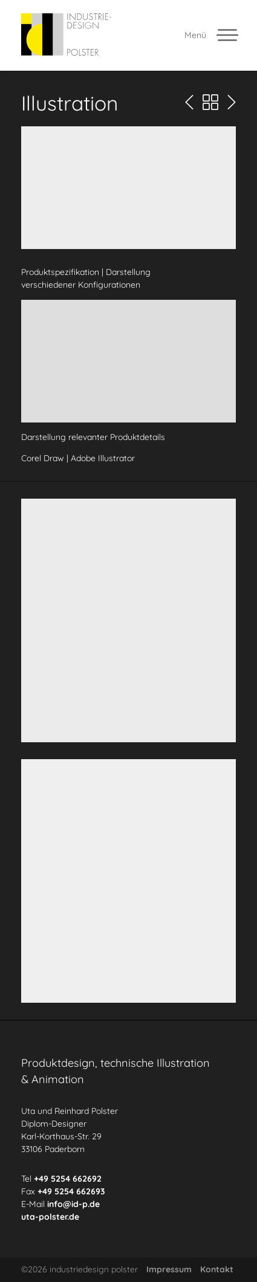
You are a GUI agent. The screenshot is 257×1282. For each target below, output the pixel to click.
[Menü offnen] (212, 35)
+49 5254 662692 (68, 1178)
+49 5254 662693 (71, 1190)
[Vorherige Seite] (189, 103)
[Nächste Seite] (231, 103)
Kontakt (216, 1269)
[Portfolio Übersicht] (210, 103)
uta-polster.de (50, 1216)
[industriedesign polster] (66, 35)
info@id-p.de (73, 1203)
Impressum (169, 1269)
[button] (128, 187)
